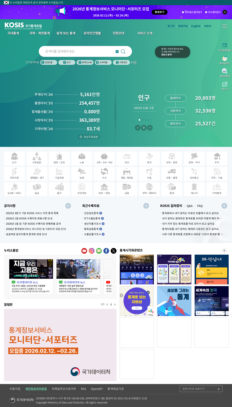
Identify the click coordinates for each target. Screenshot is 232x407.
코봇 (145, 54)
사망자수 (175, 111)
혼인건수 (175, 124)
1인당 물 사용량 (49, 62)
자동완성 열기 (117, 51)
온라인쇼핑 (85, 62)
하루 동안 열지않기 (193, 12)
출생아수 (175, 98)
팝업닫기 (224, 12)
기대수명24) (44, 129)
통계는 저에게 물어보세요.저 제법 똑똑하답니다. (172, 52)
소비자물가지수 (104, 62)
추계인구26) (44, 94)
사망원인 (121, 62)
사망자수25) (44, 120)
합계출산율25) (42, 112)
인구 (67, 62)
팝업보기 (159, 12)
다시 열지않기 (214, 12)
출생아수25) (44, 103)
